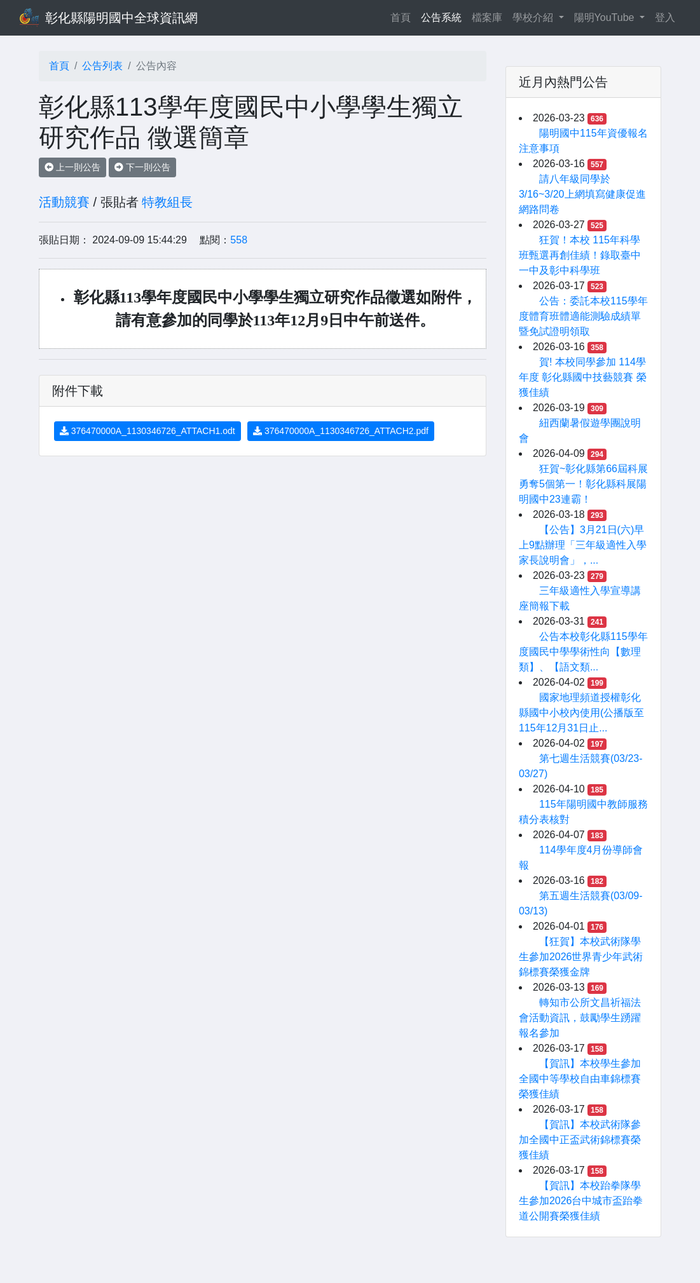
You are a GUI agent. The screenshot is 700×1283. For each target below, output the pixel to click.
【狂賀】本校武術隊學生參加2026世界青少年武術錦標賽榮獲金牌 (581, 956)
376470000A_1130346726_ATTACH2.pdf (341, 431)
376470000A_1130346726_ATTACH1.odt (147, 431)
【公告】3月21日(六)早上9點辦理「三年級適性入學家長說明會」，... (583, 545)
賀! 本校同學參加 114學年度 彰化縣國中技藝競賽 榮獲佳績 (583, 377)
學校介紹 (534, 17)
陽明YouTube (605, 17)
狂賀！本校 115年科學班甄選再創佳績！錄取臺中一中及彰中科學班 (580, 255)
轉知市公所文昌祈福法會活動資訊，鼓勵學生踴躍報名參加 (580, 1017)
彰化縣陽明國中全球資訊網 (121, 18)
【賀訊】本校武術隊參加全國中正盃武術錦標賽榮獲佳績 (580, 1139)
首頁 (403, 16)
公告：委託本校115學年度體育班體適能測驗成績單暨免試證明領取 (583, 316)
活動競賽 (64, 202)
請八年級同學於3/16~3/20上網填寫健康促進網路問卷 (582, 194)
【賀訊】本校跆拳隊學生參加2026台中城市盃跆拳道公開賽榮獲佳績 (581, 1200)
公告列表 (102, 65)
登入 (665, 17)
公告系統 (441, 17)
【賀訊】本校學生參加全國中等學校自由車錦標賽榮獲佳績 (580, 1078)
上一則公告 (72, 167)
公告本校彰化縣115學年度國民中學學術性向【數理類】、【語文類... (583, 651)
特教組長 (167, 202)
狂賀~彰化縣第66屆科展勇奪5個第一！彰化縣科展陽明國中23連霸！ (583, 484)
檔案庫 (487, 17)
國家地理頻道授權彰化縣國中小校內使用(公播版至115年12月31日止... (581, 712)
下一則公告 (142, 167)
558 (238, 239)
